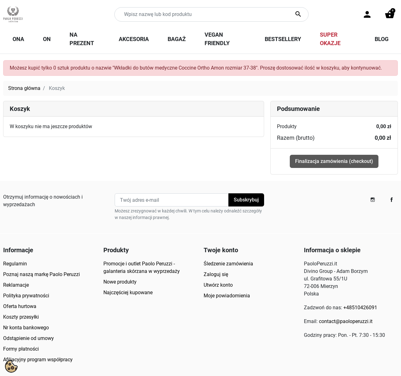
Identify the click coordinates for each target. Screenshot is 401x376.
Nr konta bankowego (26, 328)
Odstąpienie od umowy (28, 338)
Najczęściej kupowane (128, 292)
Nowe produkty (120, 282)
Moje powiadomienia (227, 296)
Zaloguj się (216, 274)
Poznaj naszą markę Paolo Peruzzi (41, 274)
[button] (390, 14)
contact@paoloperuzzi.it (345, 321)
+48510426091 (360, 308)
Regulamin (15, 264)
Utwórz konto (218, 285)
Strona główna (24, 88)
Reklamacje (16, 285)
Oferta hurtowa (19, 306)
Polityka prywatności (26, 296)
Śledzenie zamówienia (228, 264)
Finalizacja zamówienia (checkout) (334, 161)
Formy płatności (21, 349)
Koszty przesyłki (21, 317)
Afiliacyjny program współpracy (38, 360)
